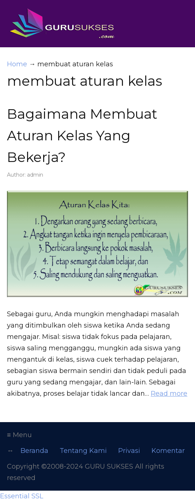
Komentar (168, 451)
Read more (169, 394)
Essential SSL (21, 496)
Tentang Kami (83, 451)
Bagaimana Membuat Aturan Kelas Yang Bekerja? (82, 135)
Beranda (34, 451)
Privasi (129, 451)
